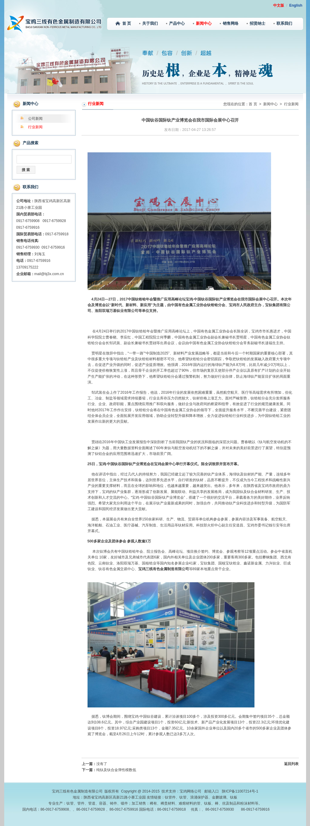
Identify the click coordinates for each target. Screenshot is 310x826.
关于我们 (148, 23)
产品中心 (175, 23)
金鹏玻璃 (219, 797)
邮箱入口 (211, 791)
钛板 (233, 797)
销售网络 (229, 23)
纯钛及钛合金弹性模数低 (116, 770)
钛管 (183, 797)
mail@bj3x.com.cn (49, 274)
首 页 (123, 23)
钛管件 (170, 797)
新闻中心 (202, 23)
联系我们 (282, 23)
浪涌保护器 (199, 797)
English (295, 5)
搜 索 (26, 170)
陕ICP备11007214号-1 (240, 791)
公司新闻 (35, 118)
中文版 (278, 5)
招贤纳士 (256, 23)
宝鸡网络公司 (190, 791)
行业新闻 (35, 127)
